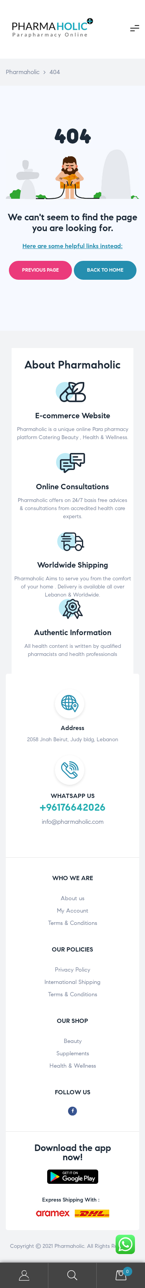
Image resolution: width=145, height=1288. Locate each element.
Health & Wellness (72, 1065)
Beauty (73, 1041)
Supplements (72, 1053)
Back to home (105, 270)
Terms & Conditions (72, 923)
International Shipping (72, 982)
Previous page (40, 270)
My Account (72, 910)
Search (72, 1275)
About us (72, 898)
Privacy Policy (72, 969)
